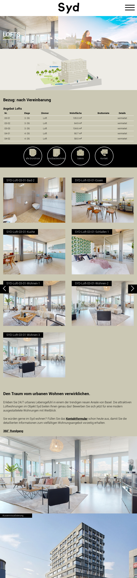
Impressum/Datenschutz (68, 568)
